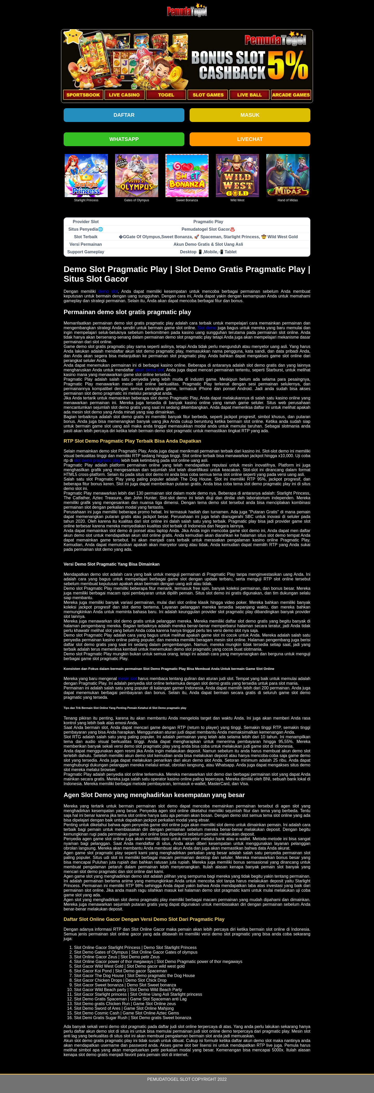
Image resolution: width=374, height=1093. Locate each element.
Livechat (250, 139)
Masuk (250, 115)
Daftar (124, 115)
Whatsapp (124, 139)
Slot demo (206, 328)
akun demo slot (149, 370)
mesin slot (127, 678)
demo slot (108, 291)
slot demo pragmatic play (97, 460)
